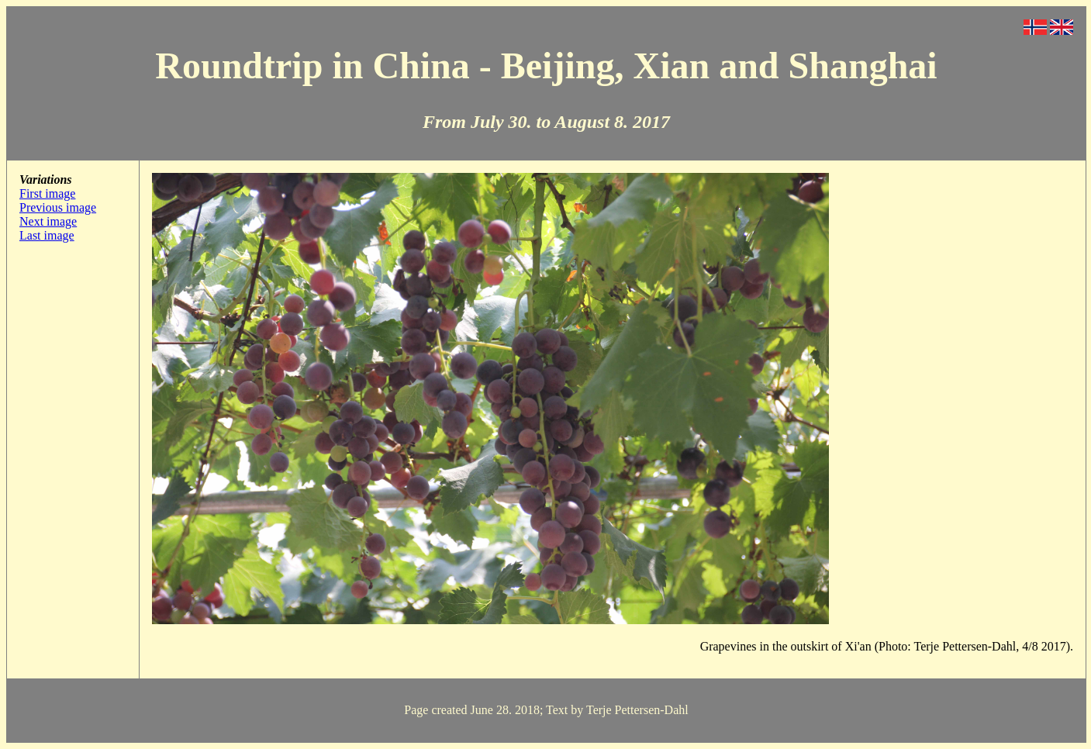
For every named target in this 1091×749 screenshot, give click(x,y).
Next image (48, 221)
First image (47, 193)
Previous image (57, 207)
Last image (46, 235)
